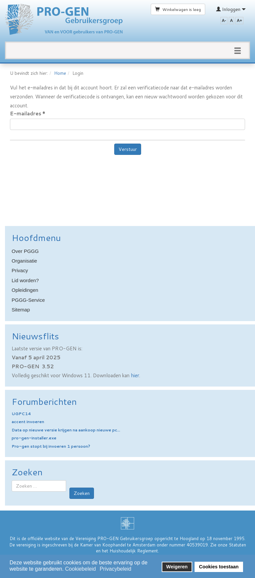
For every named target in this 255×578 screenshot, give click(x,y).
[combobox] (39, 486)
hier (135, 375)
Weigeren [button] (177, 566)
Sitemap (21, 309)
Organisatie (24, 261)
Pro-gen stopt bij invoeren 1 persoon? (51, 446)
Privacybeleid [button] (115, 569)
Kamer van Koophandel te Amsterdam (117, 545)
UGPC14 (21, 413)
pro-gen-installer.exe (34, 438)
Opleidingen (25, 290)
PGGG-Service (28, 300)
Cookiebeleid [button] (80, 569)
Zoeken (82, 493)
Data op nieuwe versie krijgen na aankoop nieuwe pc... (66, 430)
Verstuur (128, 149)
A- (224, 20)
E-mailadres (27, 113)
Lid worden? (25, 280)
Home (60, 73)
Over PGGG (25, 251)
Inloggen (231, 9)
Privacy (20, 270)
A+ (239, 20)
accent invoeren (28, 421)
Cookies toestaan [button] (218, 566)
